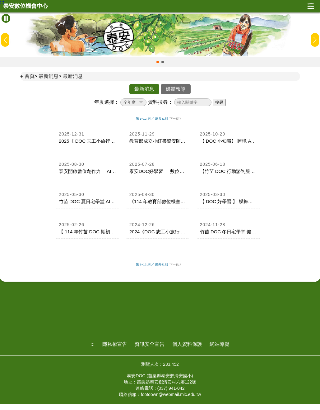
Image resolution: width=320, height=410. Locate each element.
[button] (157, 62)
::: (2, 2)
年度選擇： (106, 102)
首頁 (30, 76)
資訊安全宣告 (150, 344)
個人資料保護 (187, 344)
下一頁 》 (176, 118)
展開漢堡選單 (310, 6)
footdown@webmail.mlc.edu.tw (171, 394)
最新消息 (48, 76)
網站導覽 (220, 344)
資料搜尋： (160, 102)
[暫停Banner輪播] (6, 18)
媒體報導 (176, 89)
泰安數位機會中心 (25, 6)
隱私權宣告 (114, 344)
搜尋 (219, 102)
